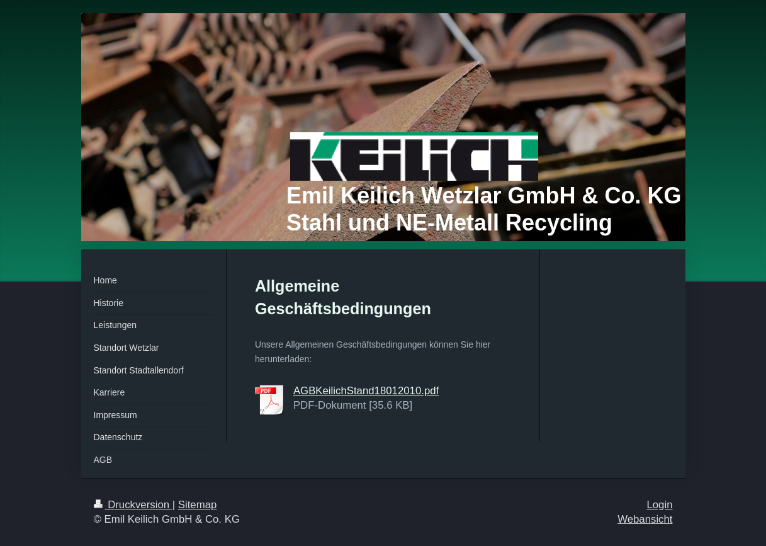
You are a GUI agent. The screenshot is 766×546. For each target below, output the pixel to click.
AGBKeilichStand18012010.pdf (366, 391)
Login (659, 505)
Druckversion (133, 505)
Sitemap (197, 505)
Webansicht (644, 519)
